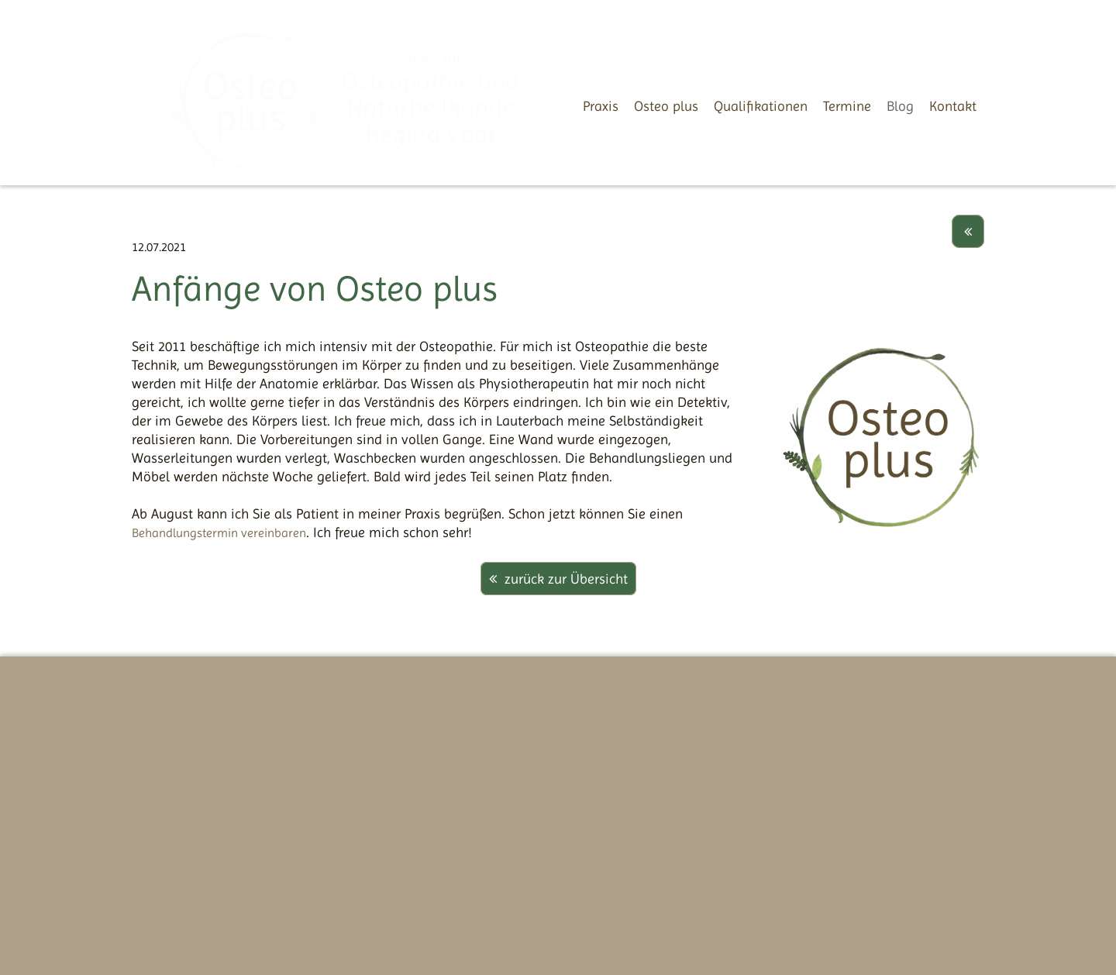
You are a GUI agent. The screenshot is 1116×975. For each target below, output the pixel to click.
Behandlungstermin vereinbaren (219, 532)
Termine (847, 106)
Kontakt (952, 106)
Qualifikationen (761, 106)
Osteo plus (666, 106)
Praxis (600, 106)
